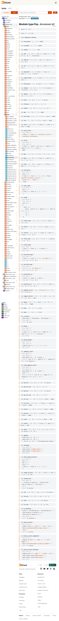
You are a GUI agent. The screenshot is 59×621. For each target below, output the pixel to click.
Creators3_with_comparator (13, 170)
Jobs (20, 610)
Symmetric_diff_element (13, 124)
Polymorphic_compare (12, 202)
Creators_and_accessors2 (13, 174)
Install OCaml (41, 577)
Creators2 (10, 167)
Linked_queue (10, 210)
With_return (10, 256)
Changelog (21, 577)
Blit (8, 40)
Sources (7, 290)
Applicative (9, 28)
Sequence (9, 221)
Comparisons (10, 55)
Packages (21, 597)
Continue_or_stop (12, 118)
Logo (39, 606)
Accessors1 (10, 155)
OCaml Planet (22, 607)
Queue (8, 213)
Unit (8, 249)
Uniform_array (10, 247)
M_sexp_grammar (12, 133)
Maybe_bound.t (37, 449)
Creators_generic (12, 180)
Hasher (8, 83)
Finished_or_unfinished (13, 120)
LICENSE (7, 22)
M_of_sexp (10, 131)
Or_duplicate (11, 116)
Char (8, 49)
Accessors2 (11, 157)
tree (47, 504)
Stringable (9, 239)
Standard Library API (43, 590)
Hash (8, 77)
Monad (9, 184)
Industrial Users (23, 583)
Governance (47, 615)
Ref (8, 217)
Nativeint (9, 186)
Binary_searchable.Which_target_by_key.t (35, 528)
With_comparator (12, 145)
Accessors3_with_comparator (13, 161)
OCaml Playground (42, 603)
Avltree (8, 32)
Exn (8, 65)
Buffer (8, 45)
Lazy (8, 110)
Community (22, 600)
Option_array (10, 192)
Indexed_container (11, 90)
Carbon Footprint (37, 615)
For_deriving (11, 151)
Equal (8, 61)
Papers (39, 600)
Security (28, 615)
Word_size (9, 258)
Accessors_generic (12, 163)
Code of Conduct (23, 618)
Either (8, 59)
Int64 (8, 102)
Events (20, 603)
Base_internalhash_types (12, 276)
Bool (8, 42)
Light (40, 565)
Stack (8, 233)
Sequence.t (32, 361)
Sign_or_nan (10, 229)
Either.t (47, 258)
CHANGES (8, 20)
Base (6, 18)
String (8, 237)
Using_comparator (12, 141)
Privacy (54, 615)
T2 (7, 264)
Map (8, 114)
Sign (8, 227)
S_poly (9, 153)
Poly (9, 143)
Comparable (10, 51)
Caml (7, 280)
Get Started (41, 580)
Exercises (40, 597)
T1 (7, 262)
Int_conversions (11, 96)
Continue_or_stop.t (44, 134)
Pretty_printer (10, 206)
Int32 (8, 98)
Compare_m (11, 135)
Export (8, 270)
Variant (8, 254)
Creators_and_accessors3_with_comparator (13, 176)
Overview (6, 12)
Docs (14, 12)
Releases (21, 580)
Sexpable (9, 225)
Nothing (9, 188)
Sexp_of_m (10, 129)
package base (5, 16)
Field (8, 67)
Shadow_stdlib (10, 288)
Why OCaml (22, 590)
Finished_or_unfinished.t (30, 136)
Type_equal (10, 245)
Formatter (9, 75)
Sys (8, 241)
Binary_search (10, 36)
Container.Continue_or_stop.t (30, 178)
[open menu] (56, 3)
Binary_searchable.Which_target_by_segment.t (36, 543)
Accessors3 (11, 159)
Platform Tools (41, 583)
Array (8, 30)
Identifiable (10, 88)
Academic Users (23, 587)
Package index (23, 16)
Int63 (8, 100)
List (8, 112)
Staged (9, 235)
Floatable (9, 71)
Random (9, 215)
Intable (8, 104)
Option (8, 190)
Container (9, 57)
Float (8, 69)
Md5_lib (8, 284)
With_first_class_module (13, 147)
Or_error (9, 194)
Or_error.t (43, 290)
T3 (7, 266)
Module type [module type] (35, 18)
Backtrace (9, 34)
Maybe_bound (10, 182)
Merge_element (11, 122)
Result (8, 219)
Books (39, 593)
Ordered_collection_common (11, 196)
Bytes (8, 47)
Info (8, 92)
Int (7, 94)
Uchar (8, 251)
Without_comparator (13, 149)
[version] (12, 8)
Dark (46, 565)
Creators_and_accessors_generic (13, 178)
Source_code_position (12, 231)
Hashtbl (9, 86)
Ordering (9, 198)
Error (8, 63)
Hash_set (9, 79)
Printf (8, 208)
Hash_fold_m (11, 139)
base (4, 8)
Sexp (8, 268)
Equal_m (10, 137)
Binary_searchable (11, 38)
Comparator (10, 53)
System (52, 565)
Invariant (9, 108)
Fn (7, 73)
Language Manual (42, 587)
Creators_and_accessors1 (13, 172)
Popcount (9, 204)
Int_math (9, 106)
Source (54, 26)
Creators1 (10, 165)
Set (8, 223)
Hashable (9, 81)
